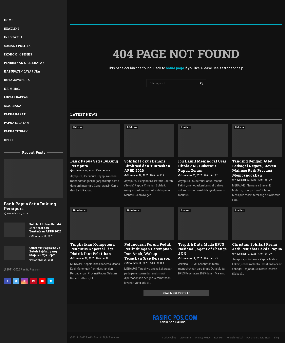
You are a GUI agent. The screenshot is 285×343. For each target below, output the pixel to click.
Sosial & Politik (17, 46)
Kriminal (12, 89)
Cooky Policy (169, 337)
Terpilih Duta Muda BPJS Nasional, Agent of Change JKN (202, 249)
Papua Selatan (16, 123)
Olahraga (12, 106)
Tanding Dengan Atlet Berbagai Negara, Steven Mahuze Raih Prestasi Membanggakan (254, 168)
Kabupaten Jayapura (22, 71)
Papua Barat (15, 114)
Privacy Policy (202, 337)
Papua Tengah (16, 131)
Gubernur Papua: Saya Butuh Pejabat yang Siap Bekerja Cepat (44, 251)
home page (175, 68)
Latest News (83, 114)
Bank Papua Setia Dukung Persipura (30, 206)
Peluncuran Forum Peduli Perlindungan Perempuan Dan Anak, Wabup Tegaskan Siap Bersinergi (148, 251)
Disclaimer (186, 337)
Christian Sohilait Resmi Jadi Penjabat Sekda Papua (257, 246)
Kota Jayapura (17, 80)
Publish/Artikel (235, 337)
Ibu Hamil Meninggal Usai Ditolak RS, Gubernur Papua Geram (202, 166)
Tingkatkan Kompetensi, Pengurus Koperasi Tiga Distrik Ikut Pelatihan (93, 249)
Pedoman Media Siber (258, 337)
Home (8, 20)
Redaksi (218, 337)
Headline (11, 29)
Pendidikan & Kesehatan (24, 63)
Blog (276, 337)
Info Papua (13, 37)
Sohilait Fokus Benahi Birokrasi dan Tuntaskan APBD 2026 (45, 227)
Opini (8, 140)
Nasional (185, 210)
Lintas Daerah (16, 97)
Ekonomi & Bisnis (18, 54)
